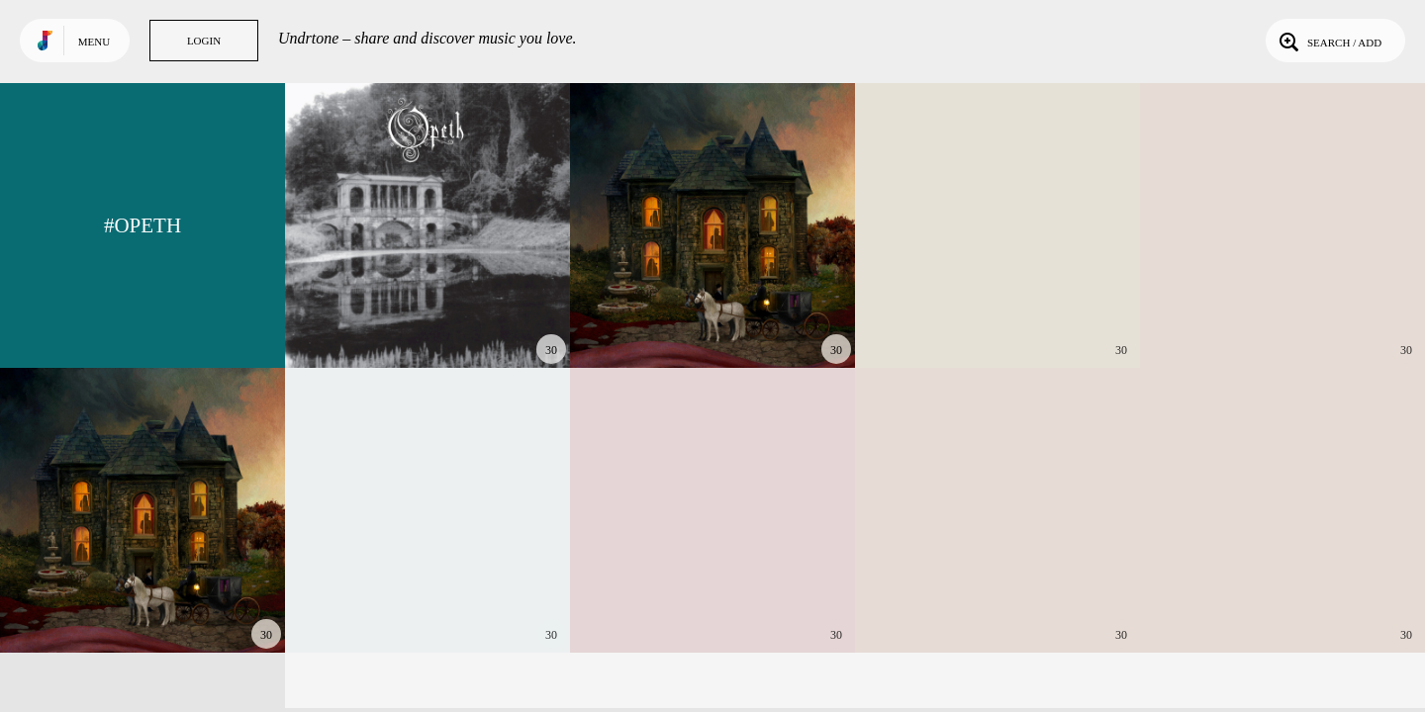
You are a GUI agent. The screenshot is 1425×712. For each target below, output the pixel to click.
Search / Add (1328, 40)
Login (204, 40)
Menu (94, 41)
